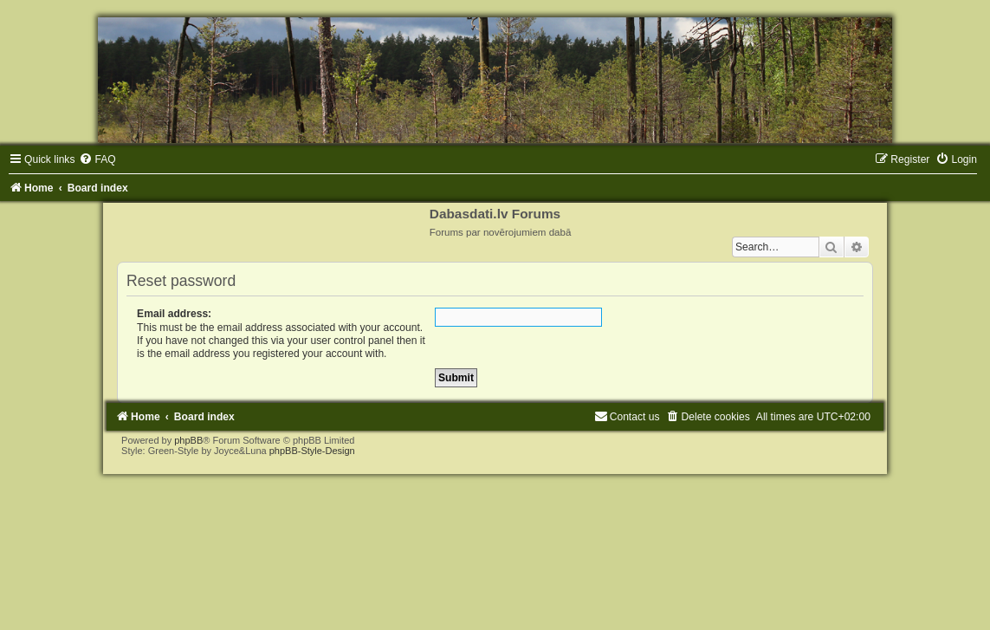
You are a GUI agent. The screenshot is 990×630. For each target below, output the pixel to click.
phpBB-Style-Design (312, 450)
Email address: (174, 314)
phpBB (188, 440)
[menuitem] (97, 159)
